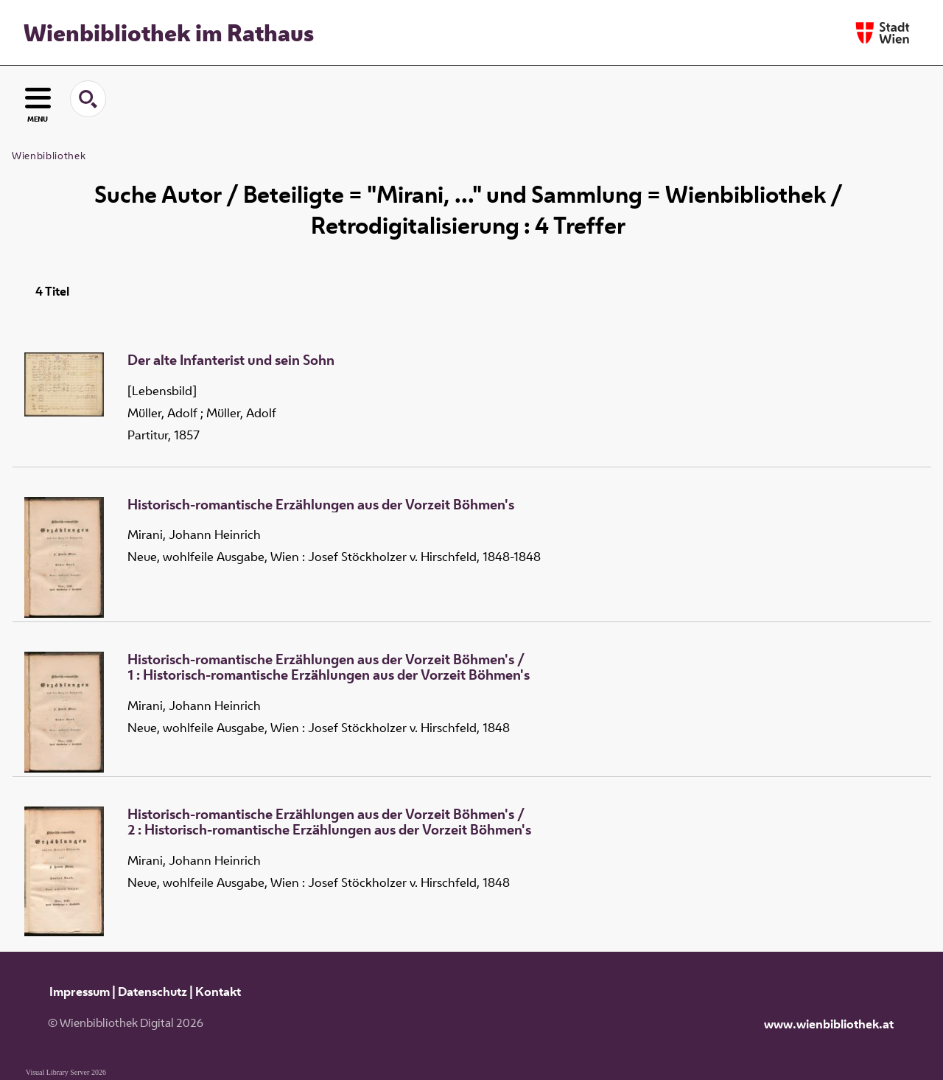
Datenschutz (152, 991)
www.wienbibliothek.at (829, 1024)
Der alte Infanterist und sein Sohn (230, 360)
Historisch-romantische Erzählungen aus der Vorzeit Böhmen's (320, 505)
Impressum (79, 991)
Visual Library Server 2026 (66, 1072)
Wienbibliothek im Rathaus (169, 32)
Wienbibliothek (48, 155)
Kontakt (218, 991)
